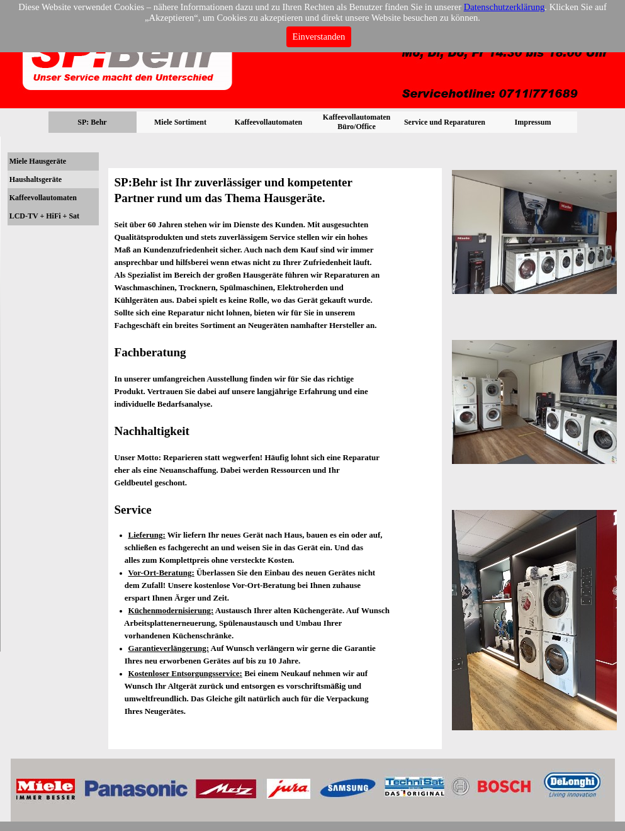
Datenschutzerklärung (504, 7)
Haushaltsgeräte (35, 179)
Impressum (533, 122)
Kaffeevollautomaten (43, 197)
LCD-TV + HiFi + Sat (44, 216)
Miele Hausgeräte (37, 161)
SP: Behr (91, 122)
